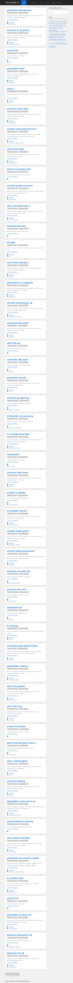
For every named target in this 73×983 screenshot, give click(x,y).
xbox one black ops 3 (18, 206)
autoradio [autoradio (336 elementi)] (54, 23)
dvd (12, 102)
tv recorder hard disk (18, 434)
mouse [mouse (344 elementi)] (59, 31)
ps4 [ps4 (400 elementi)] (56, 36)
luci (14, 871)
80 (11, 427)
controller (10, 371)
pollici (11, 44)
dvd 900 (11, 242)
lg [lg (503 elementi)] (55, 27)
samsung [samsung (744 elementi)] (60, 36)
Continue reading (13, 19)
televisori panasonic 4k (19, 935)
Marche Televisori (57, 2)
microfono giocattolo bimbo (22, 646)
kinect (12, 162)
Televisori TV (12, 3)
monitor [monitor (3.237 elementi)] (53, 30)
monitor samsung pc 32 (19, 303)
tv (19, 44)
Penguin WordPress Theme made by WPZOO (17, 981)
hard (12, 448)
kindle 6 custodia (16, 492)
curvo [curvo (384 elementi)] (53, 25)
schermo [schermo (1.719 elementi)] (53, 39)
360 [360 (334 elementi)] (59, 21)
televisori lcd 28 (15, 953)
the (20, 815)
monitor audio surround (20, 185)
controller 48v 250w (17, 359)
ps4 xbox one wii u (17, 589)
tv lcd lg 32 (12, 625)
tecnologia (11, 22)
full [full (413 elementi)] (58, 25)
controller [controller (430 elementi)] (63, 23)
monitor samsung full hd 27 (21, 129)
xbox (16, 162)
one (14, 219)
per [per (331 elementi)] (66, 31)
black (11, 219)
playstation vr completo (20, 282)
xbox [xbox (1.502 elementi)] (53, 46)
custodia (12, 504)
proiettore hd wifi (16, 377)
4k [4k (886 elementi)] (52, 21)
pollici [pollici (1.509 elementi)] (63, 34)
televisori (18, 946)
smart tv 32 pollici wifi (18, 169)
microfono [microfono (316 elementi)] (60, 27)
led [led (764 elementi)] (53, 28)
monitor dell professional (20, 551)
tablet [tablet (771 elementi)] (60, 39)
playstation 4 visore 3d (19, 914)
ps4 (12, 601)
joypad (10, 699)
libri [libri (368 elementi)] (57, 27)
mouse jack (13, 454)
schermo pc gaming (18, 398)
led (9, 23)
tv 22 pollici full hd (17, 511)
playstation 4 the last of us (21, 801)
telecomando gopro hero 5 (21, 743)
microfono (11, 276)
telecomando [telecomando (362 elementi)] (52, 43)
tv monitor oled (15, 878)
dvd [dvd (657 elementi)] (56, 25)
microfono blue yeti (17, 323)
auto (9, 122)
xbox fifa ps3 (13, 343)
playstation (11, 82)
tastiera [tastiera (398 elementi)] (64, 39)
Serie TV (48, 2)
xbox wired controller (18, 838)
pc (15, 316)
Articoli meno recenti (12, 974)
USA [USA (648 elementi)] (65, 43)
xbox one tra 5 (14, 706)
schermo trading (16, 781)
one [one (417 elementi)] (62, 31)
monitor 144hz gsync (18, 531)
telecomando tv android (20, 821)
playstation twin (15, 68)
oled (14, 891)
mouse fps (12, 50)
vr (15, 296)
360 (9, 162)
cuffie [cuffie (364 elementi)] (50, 25)
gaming (10, 409)
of (12, 815)
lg (10, 639)
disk (9, 448)
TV (28, 2)
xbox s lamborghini (17, 761)
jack (9, 466)
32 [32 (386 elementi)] (57, 21)
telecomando (13, 754)
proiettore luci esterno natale (23, 858)
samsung (21, 142)
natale (16, 871)
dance (11, 679)
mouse (10, 62)
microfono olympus (17, 262)
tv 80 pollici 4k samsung (20, 416)
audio (9, 199)
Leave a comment (23, 12)
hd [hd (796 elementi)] (65, 25)
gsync (13, 544)
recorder (16, 448)
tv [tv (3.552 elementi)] (63, 42)
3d (9, 928)
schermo (16, 44)
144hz (10, 544)
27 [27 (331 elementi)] (55, 21)
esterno (10, 871)
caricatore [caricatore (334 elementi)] (59, 23)
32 (9, 44)
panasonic (13, 946)
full (11, 142)
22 (9, 524)
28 (9, 966)
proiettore (13, 23)
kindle (16, 504)
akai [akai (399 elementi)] (61, 21)
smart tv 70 (13, 898)
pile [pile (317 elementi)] (49, 34)
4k (9, 427)
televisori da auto (16, 226)
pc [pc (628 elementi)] (64, 31)
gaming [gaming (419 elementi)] (61, 25)
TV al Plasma (34, 2)
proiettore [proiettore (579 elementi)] (52, 36)
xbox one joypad (16, 686)
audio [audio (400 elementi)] (50, 23)
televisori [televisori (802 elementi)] (58, 43)
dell (9, 564)
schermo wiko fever (17, 472)
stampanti (11, 619)
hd (13, 142)
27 (9, 142)
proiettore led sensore (19, 10)
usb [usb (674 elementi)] (50, 46)
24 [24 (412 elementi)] (54, 21)
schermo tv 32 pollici (18, 30)
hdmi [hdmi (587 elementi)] (50, 28)
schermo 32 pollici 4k (18, 571)
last (10, 815)
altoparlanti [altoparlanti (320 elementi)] (65, 21)
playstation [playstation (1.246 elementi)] (55, 34)
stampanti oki (14, 607)
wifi (11, 391)
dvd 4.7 (10, 88)
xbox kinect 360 (15, 149)
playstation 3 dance (17, 666)
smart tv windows (16, 726)
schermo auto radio (17, 108)
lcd (11, 966)
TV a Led (41, 2)
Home (23, 2)
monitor (16, 142)
